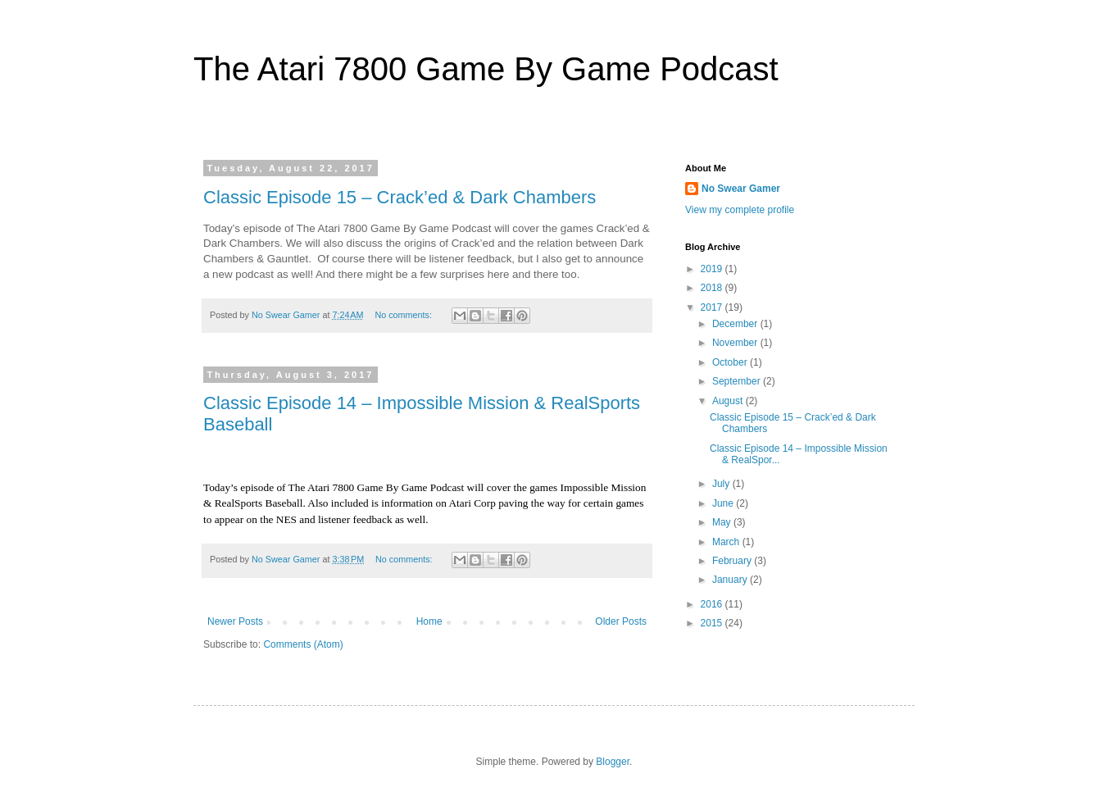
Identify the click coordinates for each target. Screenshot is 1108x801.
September (737, 381)
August (729, 401)
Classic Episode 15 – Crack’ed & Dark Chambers (399, 197)
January (731, 579)
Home (429, 621)
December (736, 324)
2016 (713, 604)
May (722, 522)
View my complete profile (739, 210)
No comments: (404, 315)
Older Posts (621, 621)
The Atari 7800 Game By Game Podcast (486, 69)
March (727, 542)
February (733, 561)
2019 (713, 269)
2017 (713, 307)
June (724, 503)
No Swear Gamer (741, 188)
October (731, 362)
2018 (713, 288)
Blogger (612, 761)
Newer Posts (235, 621)
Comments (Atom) (303, 644)
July (722, 483)
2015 (713, 623)
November (736, 342)
